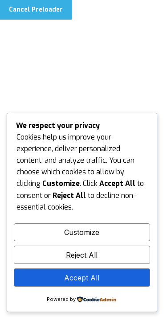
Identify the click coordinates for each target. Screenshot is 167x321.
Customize (81, 232)
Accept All (81, 277)
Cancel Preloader (36, 9)
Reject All (82, 255)
